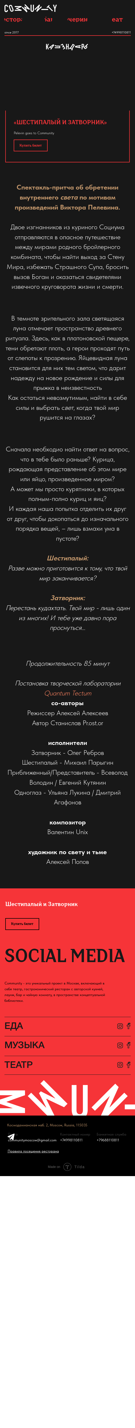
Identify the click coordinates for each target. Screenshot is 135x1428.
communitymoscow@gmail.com (32, 1140)
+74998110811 (121, 32)
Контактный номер (75, 1134)
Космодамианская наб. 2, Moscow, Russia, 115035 (47, 1125)
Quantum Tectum (67, 693)
